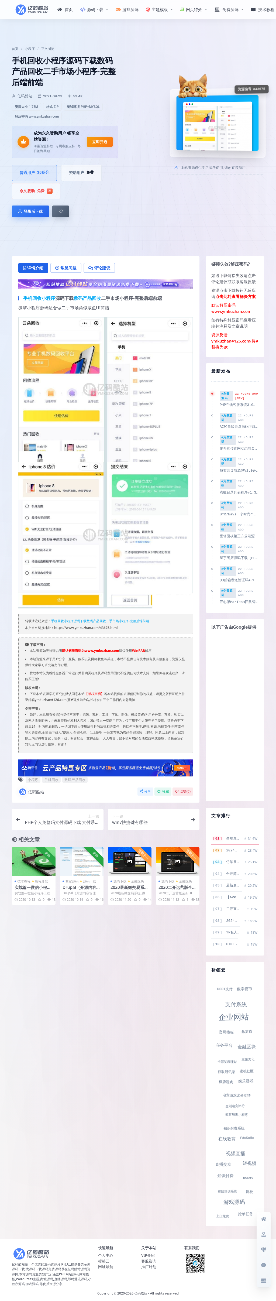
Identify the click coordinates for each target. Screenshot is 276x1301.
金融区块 (137, 881)
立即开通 (99, 142)
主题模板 (157, 9)
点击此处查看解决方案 (235, 296)
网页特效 (191, 9)
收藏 (163, 791)
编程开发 (41, 881)
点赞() (183, 791)
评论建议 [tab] (99, 268)
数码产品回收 (87, 298)
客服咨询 (148, 1259)
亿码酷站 (31, 792)
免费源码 (227, 9)
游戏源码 (127, 9)
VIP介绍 (148, 1254)
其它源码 (71, 881)
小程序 (30, 49)
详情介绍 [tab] (33, 268)
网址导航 (105, 1265)
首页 (65, 9)
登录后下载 (30, 211)
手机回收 (32, 298)
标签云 (103, 1259)
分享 (145, 791)
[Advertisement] (235, 715)
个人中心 (105, 1254)
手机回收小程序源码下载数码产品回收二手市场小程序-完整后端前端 (100, 621)
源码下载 (91, 9)
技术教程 (24, 881)
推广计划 (148, 1265)
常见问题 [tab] (66, 268)
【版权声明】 (94, 693)
